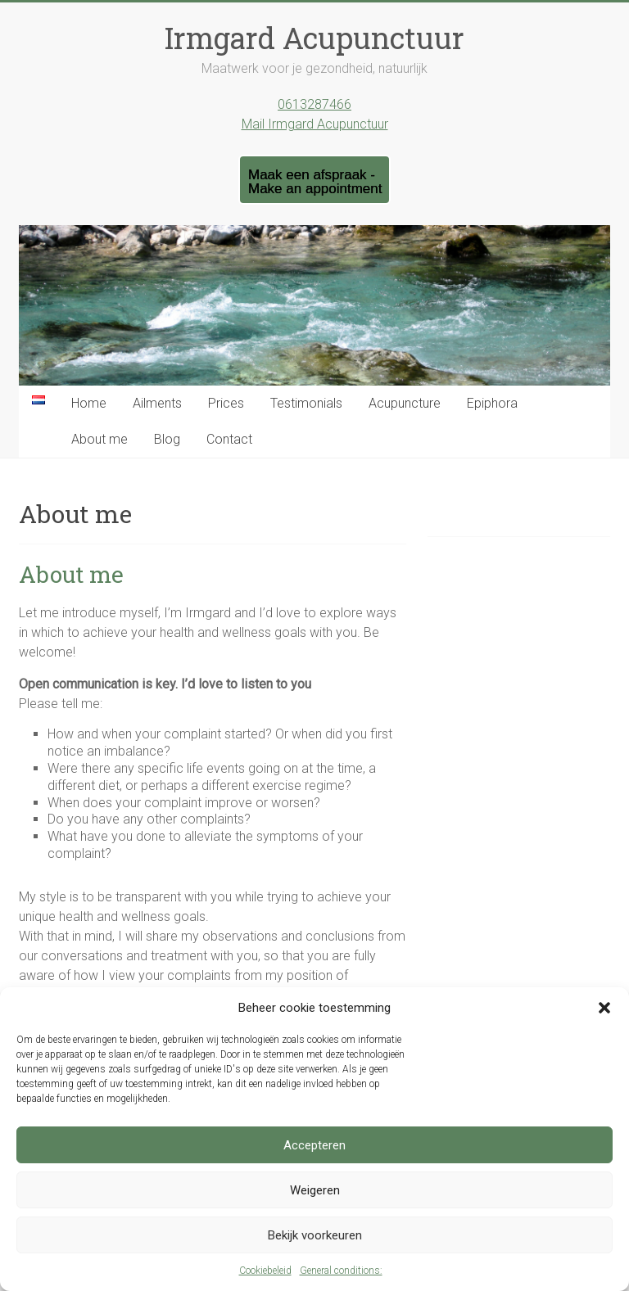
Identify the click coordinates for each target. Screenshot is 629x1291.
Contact (229, 439)
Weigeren (315, 1190)
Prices (226, 403)
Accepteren (314, 1145)
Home (88, 403)
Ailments (157, 403)
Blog (167, 439)
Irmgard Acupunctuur (314, 37)
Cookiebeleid (265, 1270)
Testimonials (306, 403)
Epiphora (492, 403)
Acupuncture (405, 403)
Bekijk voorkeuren (315, 1235)
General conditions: (341, 1270)
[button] (604, 1008)
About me (99, 439)
